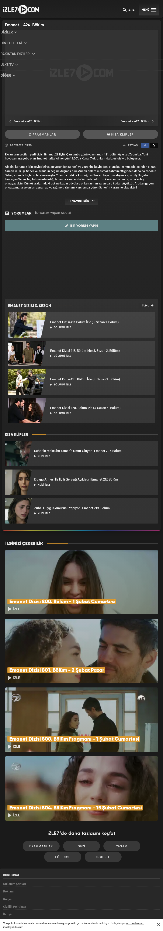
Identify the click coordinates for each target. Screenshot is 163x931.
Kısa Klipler (120, 135)
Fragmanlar (42, 135)
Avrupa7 (63, 909)
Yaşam (99, 802)
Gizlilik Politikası (14, 870)
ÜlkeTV (79, 909)
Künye (7, 861)
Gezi (63, 802)
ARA (129, 10)
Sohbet (82, 815)
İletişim (8, 880)
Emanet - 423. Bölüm (140, 121)
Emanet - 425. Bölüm (22, 121)
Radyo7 (46, 909)
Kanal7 (28, 909)
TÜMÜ (147, 305)
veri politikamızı (135, 923)
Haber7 (103, 909)
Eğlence (136, 802)
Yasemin (129, 909)
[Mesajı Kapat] (158, 924)
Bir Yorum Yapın (81, 226)
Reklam (8, 851)
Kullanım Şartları (14, 841)
